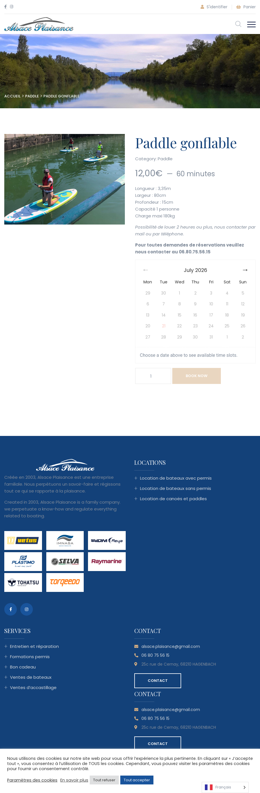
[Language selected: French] (225, 787)
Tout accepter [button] (137, 780)
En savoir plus (74, 780)
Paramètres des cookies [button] (32, 780)
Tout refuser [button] (104, 780)
